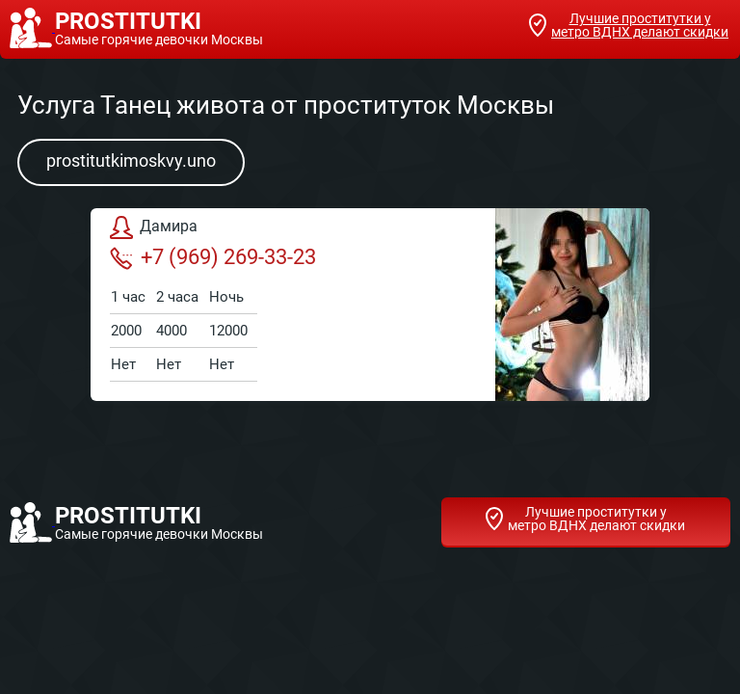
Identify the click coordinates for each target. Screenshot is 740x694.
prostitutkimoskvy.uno (131, 160)
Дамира (154, 227)
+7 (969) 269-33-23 (213, 257)
